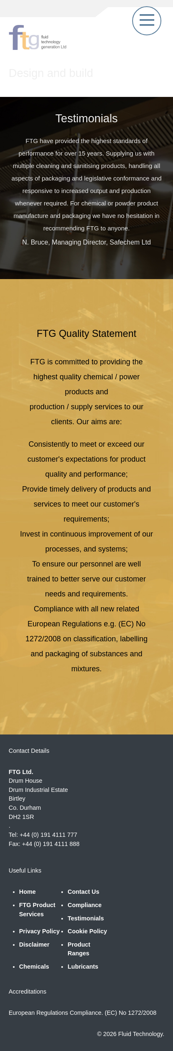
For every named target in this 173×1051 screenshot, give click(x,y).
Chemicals (34, 966)
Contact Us (83, 891)
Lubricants (83, 966)
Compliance (85, 905)
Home (27, 891)
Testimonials (86, 918)
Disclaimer (34, 944)
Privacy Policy (39, 931)
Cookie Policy (87, 931)
